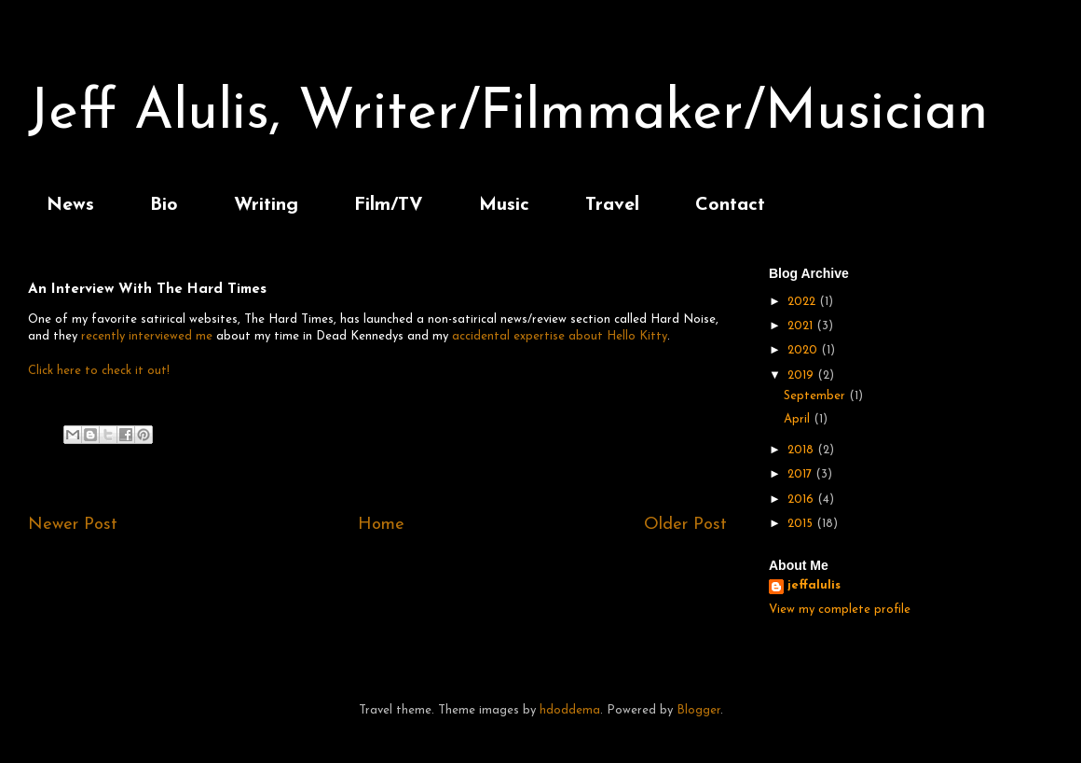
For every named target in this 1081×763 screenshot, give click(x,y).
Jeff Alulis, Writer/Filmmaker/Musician (508, 114)
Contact (730, 205)
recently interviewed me (146, 336)
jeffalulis (814, 585)
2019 (802, 375)
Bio (164, 205)
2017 (801, 474)
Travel (612, 205)
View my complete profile (839, 609)
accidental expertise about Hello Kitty (559, 336)
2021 (801, 326)
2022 (803, 302)
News (70, 205)
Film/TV (388, 205)
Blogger (698, 710)
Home (381, 525)
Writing (266, 205)
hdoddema (570, 710)
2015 (801, 524)
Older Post (685, 525)
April (799, 419)
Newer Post (72, 525)
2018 (802, 450)
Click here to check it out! (99, 371)
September (816, 396)
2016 (802, 499)
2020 (804, 350)
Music (504, 205)
